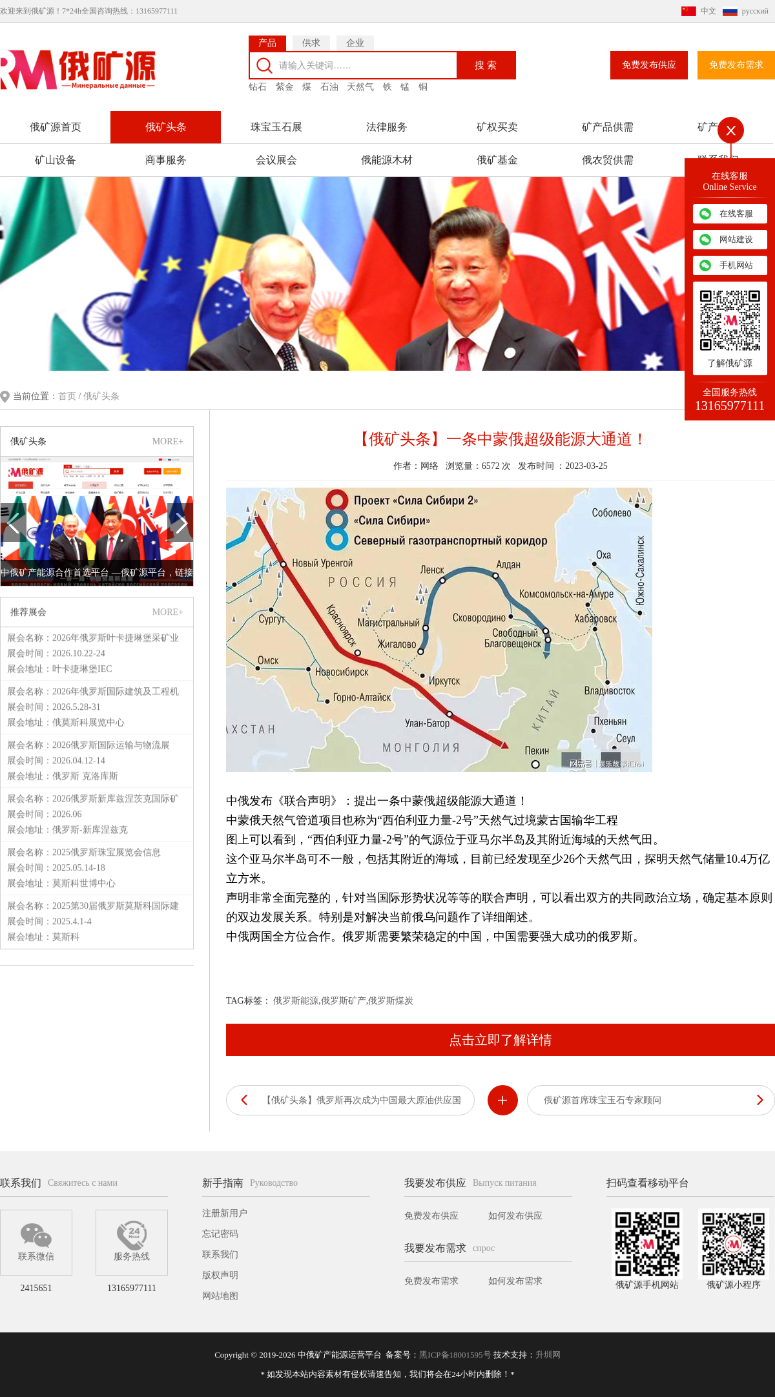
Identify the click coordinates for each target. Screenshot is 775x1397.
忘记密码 (220, 1234)
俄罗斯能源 (295, 999)
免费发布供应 (649, 58)
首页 (68, 395)
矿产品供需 (608, 119)
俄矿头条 (166, 119)
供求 (311, 36)
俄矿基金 (497, 152)
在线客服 (736, 213)
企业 (355, 36)
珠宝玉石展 (276, 119)
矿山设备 (55, 152)
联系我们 (220, 1254)
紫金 (285, 80)
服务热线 (132, 1240)
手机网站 (736, 265)
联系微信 (36, 1240)
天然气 (360, 80)
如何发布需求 (515, 1281)
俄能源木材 (387, 152)
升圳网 (548, 1355)
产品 (267, 36)
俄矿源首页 (55, 119)
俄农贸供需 (608, 152)
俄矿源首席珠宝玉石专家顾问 (602, 1099)
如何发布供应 (515, 1216)
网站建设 (736, 239)
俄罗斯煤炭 (390, 999)
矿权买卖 (497, 119)
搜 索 (486, 57)
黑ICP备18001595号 (455, 1355)
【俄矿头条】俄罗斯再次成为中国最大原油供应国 (361, 1099)
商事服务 (166, 152)
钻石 (258, 80)
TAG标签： (248, 999)
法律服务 (387, 119)
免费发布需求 (736, 58)
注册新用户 (224, 1213)
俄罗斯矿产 (343, 999)
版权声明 (220, 1275)
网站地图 (220, 1296)
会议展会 (276, 152)
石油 (329, 80)
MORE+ (167, 439)
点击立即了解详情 (500, 1038)
